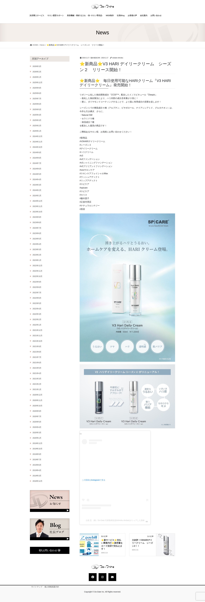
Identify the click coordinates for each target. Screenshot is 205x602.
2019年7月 (37, 459)
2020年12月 (37, 395)
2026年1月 (37, 77)
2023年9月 (37, 217)
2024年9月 (37, 152)
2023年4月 (37, 244)
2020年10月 (37, 406)
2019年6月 (37, 465)
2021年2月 (37, 384)
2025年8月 (37, 93)
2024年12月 (37, 136)
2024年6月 (37, 169)
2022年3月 (37, 314)
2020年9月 (37, 411)
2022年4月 (37, 309)
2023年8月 (37, 222)
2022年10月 (37, 276)
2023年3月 (37, 249)
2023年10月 (37, 212)
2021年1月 (37, 389)
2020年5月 (37, 422)
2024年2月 (37, 190)
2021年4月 (37, 373)
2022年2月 (37, 319)
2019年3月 (37, 476)
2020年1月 (37, 438)
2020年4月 (37, 427)
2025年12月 (37, 82)
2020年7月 (37, 416)
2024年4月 (37, 179)
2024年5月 (37, 174)
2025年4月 (37, 115)
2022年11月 (37, 271)
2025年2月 (37, 126)
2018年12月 (37, 481)
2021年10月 (37, 341)
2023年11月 (37, 206)
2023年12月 (37, 201)
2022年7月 (37, 292)
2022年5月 (37, 303)
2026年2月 (37, 72)
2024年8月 (37, 158)
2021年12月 (37, 330)
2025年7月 (37, 99)
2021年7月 (37, 357)
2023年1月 (37, 260)
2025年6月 (37, 104)
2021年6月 (37, 362)
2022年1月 (37, 325)
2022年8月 (37, 287)
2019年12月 (37, 443)
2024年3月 (37, 185)
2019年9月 (37, 454)
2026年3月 (37, 66)
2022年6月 (37, 298)
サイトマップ (36, 587)
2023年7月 (37, 228)
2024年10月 (37, 147)
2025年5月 (37, 109)
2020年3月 (37, 432)
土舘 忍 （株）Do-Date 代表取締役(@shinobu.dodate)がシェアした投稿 (115, 520)
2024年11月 (37, 142)
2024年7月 (37, 163)
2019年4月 (37, 470)
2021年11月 (37, 335)
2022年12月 (37, 265)
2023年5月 (37, 239)
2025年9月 (37, 88)
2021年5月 (37, 368)
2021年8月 (37, 352)
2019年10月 (37, 449)
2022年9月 (37, 282)
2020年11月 (37, 400)
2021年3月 (37, 379)
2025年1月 (37, 131)
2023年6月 (37, 233)
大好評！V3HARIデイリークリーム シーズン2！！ (142, 543)
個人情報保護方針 (51, 587)
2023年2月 (37, 255)
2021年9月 (37, 346)
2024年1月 (37, 196)
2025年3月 (37, 120)
